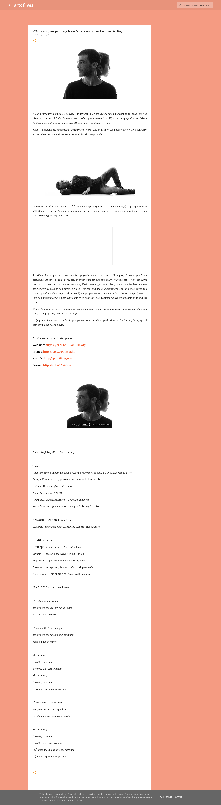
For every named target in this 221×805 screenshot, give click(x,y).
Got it (178, 797)
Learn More (165, 797)
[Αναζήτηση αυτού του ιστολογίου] (198, 5)
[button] (34, 41)
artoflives (23, 5)
